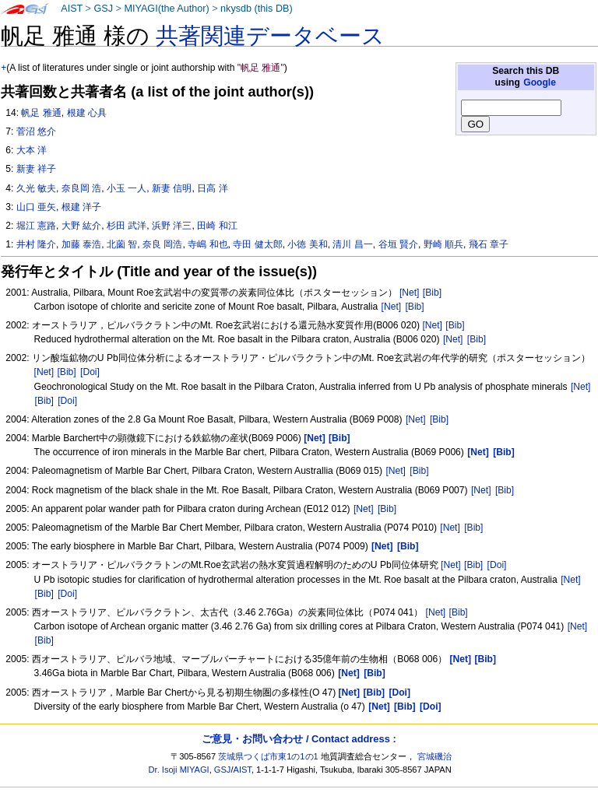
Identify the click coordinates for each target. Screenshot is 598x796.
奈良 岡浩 (162, 244)
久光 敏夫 (36, 188)
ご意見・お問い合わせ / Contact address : (299, 739)
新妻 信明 (172, 188)
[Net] (409, 292)
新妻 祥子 (36, 168)
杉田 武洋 (126, 225)
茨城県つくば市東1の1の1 (268, 756)
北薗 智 (122, 244)
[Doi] (90, 371)
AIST (72, 8)
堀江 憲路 (36, 225)
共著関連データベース (270, 35)
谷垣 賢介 (398, 244)
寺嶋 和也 (207, 244)
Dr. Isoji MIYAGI (179, 769)
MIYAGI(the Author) (166, 8)
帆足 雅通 (41, 112)
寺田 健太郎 (257, 244)
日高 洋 (212, 188)
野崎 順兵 (443, 244)
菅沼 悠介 (36, 131)
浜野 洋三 (172, 225)
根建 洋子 (81, 207)
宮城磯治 (434, 756)
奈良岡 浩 (81, 188)
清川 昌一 (352, 244)
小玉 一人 (126, 188)
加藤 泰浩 (81, 244)
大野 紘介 (81, 225)
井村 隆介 (36, 244)
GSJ (103, 8)
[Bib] (432, 292)
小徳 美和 (307, 244)
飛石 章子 (488, 244)
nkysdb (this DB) (256, 8)
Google (539, 82)
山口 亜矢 (36, 207)
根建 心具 (87, 112)
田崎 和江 (217, 225)
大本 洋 (31, 150)
